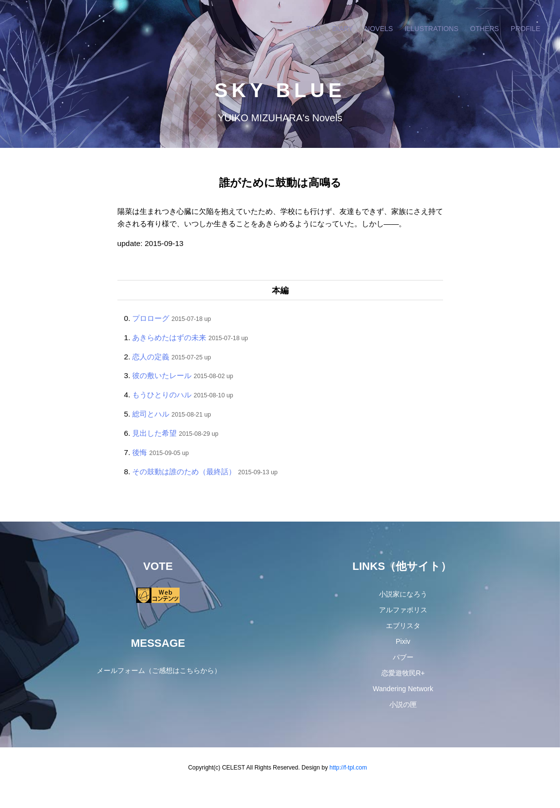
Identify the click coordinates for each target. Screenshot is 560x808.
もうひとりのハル (161, 394)
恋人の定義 (150, 356)
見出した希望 (154, 433)
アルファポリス (403, 610)
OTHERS (484, 29)
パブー (403, 657)
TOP (313, 29)
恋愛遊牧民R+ (403, 673)
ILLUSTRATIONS (431, 29)
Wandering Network (403, 689)
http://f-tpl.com (348, 767)
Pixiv (403, 641)
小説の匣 (403, 704)
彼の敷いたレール (161, 375)
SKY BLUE (280, 90)
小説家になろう (403, 594)
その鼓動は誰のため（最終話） (184, 471)
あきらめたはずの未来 (169, 337)
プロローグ (150, 318)
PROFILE (525, 29)
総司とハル (150, 414)
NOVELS (379, 29)
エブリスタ (403, 626)
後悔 (139, 452)
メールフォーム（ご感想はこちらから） (159, 670)
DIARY (342, 29)
